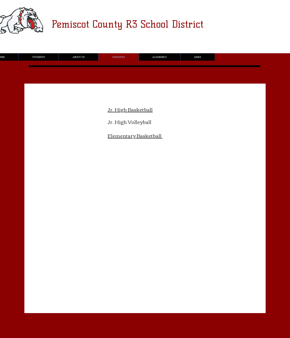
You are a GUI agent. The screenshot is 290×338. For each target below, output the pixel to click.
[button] (38, 57)
